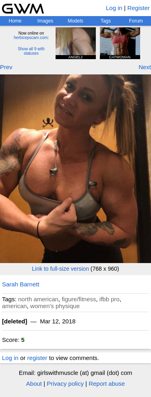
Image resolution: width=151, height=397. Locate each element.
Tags (106, 21)
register (37, 357)
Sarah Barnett (20, 284)
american (14, 305)
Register (138, 7)
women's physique (55, 305)
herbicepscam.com (31, 37)
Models (75, 21)
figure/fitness (79, 299)
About (34, 383)
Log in (114, 7)
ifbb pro (109, 299)
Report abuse (107, 383)
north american (38, 299)
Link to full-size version (60, 268)
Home (14, 21)
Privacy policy (65, 383)
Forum (136, 21)
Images (45, 21)
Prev (6, 67)
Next (145, 67)
